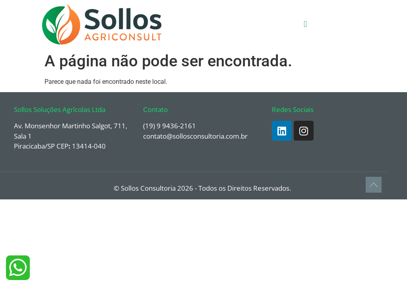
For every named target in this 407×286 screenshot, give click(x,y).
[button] (305, 24)
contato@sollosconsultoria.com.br (195, 136)
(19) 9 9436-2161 (169, 125)
